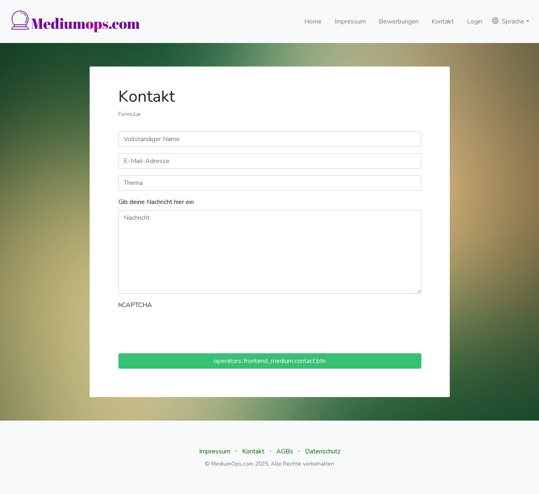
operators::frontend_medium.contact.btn (270, 361)
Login (474, 21)
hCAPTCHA (135, 305)
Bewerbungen (399, 21)
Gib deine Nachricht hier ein (156, 202)
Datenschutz (322, 451)
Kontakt (443, 21)
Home (313, 21)
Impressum (350, 21)
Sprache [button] (508, 21)
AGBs (284, 451)
